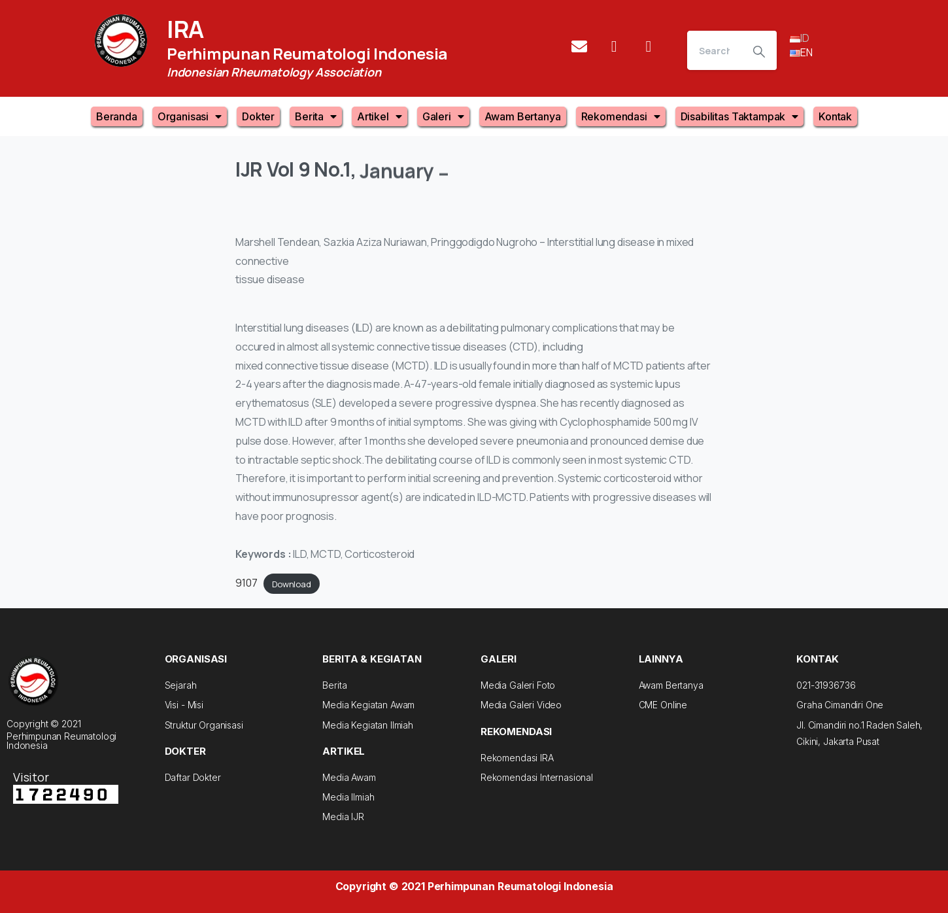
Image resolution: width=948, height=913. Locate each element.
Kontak (835, 116)
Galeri (443, 116)
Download (291, 583)
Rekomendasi (620, 116)
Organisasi (190, 116)
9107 (246, 583)
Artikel (379, 116)
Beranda (116, 116)
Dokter (258, 116)
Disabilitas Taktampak (739, 116)
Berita (316, 116)
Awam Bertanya (522, 116)
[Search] (714, 50)
